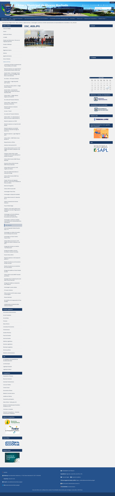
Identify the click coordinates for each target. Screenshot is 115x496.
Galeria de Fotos (27, 22)
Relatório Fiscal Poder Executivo (8, 19)
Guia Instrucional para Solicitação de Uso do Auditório (36, 18)
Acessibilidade (94, 5)
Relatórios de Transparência (90, 18)
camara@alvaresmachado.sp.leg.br (14, 482)
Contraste (106, 5)
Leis (4, 356)
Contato (101, 5)
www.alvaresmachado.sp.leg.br (13, 485)
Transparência (6, 373)
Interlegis (69, 490)
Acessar (112, 2)
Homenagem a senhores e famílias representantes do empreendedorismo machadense (50, 22)
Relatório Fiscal (101, 18)
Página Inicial (4, 18)
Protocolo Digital (65, 477)
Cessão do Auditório (76, 477)
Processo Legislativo (8, 309)
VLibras (112, 5)
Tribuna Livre (80, 18)
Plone (81, 490)
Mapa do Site (86, 5)
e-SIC (10, 18)
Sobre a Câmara (19, 22)
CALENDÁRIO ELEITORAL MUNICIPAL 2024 (59, 18)
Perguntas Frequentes (18, 18)
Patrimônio (72, 18)
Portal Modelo (55, 490)
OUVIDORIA (64, 486)
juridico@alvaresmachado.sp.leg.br (87, 480)
